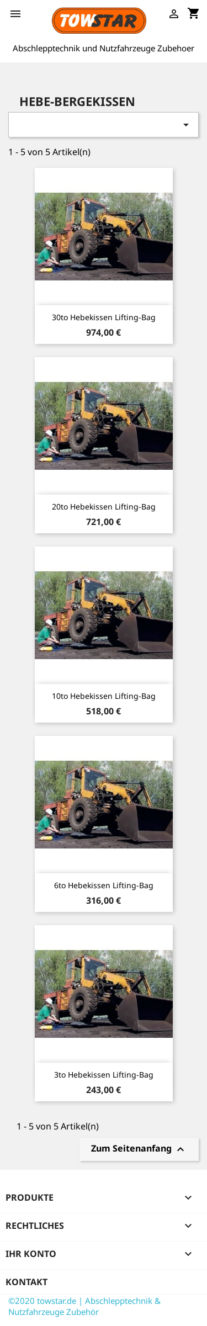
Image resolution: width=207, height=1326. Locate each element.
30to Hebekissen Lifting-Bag (104, 317)
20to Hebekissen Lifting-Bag (104, 506)
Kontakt (26, 1282)
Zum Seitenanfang (139, 1150)
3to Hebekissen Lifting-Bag (103, 1074)
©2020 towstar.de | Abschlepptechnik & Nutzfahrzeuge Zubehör (84, 1306)
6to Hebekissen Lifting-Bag (103, 885)
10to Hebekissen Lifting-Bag (104, 696)
